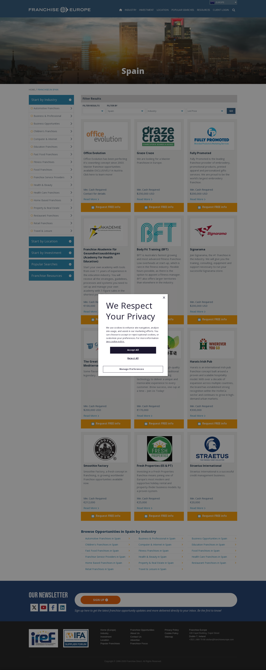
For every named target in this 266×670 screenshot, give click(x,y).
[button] (133, 369)
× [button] (164, 297)
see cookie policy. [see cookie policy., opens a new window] (115, 341)
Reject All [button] (133, 358)
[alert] (133, 335)
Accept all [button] (133, 350)
